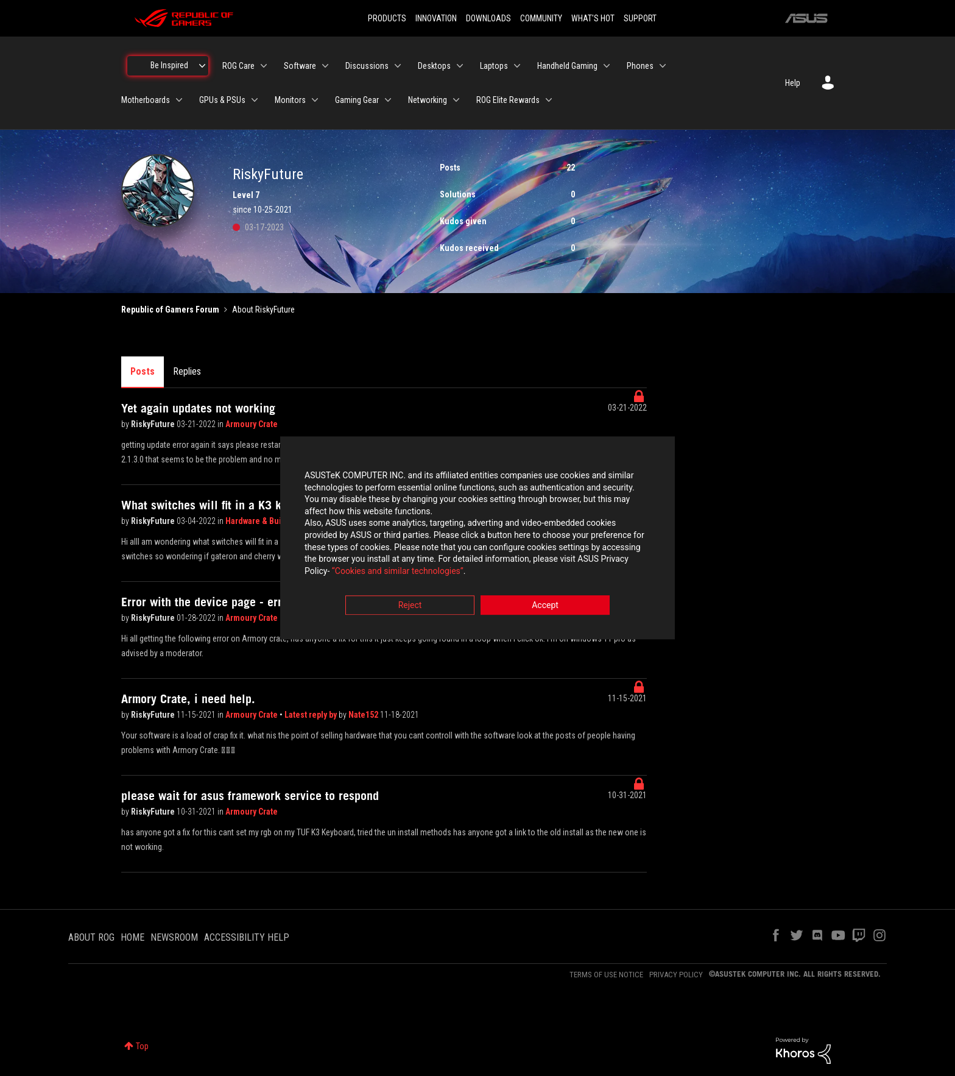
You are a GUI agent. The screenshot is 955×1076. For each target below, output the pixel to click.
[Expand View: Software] (325, 65)
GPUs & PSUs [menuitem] (222, 100)
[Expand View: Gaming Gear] (388, 99)
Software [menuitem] (300, 66)
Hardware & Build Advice (270, 521)
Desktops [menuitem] (434, 66)
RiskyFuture (154, 424)
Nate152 (364, 715)
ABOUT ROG (91, 937)
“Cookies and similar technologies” (397, 571)
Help (792, 83)
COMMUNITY (541, 18)
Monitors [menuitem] (290, 100)
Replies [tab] (187, 371)
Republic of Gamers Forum (170, 309)
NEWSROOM (174, 937)
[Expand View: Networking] (456, 99)
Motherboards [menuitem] (145, 100)
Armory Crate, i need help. (188, 699)
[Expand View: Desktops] (460, 65)
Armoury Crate (251, 424)
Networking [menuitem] (427, 100)
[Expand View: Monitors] (315, 99)
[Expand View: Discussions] (398, 65)
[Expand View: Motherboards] (179, 99)
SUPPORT (640, 18)
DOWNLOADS (488, 18)
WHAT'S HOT (593, 18)
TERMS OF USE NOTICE (606, 974)
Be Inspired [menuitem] (169, 65)
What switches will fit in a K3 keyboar (218, 505)
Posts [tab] (142, 371)
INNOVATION (436, 18)
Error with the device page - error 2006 (222, 602)
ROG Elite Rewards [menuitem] (508, 100)
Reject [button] (410, 606)
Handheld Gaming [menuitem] (567, 66)
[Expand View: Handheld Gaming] (607, 65)
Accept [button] (545, 606)
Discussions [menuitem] (367, 66)
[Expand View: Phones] (663, 65)
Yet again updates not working (198, 408)
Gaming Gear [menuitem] (357, 100)
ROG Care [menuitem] (238, 66)
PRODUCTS (387, 18)
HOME (132, 937)
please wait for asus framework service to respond (250, 795)
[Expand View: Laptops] (517, 65)
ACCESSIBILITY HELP (246, 937)
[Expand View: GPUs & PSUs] (254, 99)
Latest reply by (311, 715)
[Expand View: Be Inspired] (202, 66)
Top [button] (142, 1046)
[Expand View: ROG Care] (264, 65)
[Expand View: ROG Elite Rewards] (549, 99)
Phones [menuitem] (640, 66)
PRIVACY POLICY (676, 974)
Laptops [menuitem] (494, 66)
